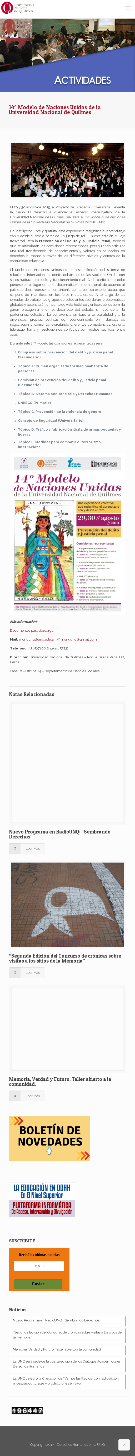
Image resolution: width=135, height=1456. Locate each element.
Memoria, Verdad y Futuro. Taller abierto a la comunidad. (60, 1081)
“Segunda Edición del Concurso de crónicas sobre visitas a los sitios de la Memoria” (65, 958)
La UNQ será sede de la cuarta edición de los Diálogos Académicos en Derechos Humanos (67, 1363)
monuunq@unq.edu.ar (37, 639)
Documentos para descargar (32, 630)
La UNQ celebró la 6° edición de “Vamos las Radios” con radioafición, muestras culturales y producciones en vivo (66, 1380)
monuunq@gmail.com (79, 639)
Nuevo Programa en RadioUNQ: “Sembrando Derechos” (60, 834)
